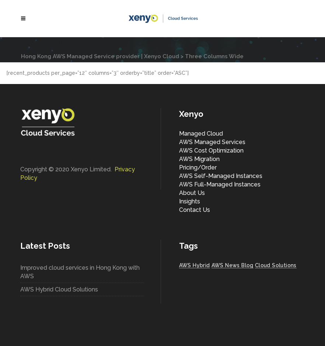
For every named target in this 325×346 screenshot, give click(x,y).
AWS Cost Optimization (211, 150)
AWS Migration (199, 158)
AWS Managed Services (212, 142)
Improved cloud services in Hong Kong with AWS (80, 272)
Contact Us (194, 209)
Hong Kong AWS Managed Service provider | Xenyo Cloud (100, 56)
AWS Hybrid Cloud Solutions (59, 289)
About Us (192, 192)
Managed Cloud (201, 133)
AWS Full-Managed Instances (220, 184)
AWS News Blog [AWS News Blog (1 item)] (233, 265)
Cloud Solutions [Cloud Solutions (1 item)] (276, 265)
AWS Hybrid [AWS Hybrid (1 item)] (194, 265)
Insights (189, 201)
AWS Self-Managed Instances (220, 175)
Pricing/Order (198, 167)
